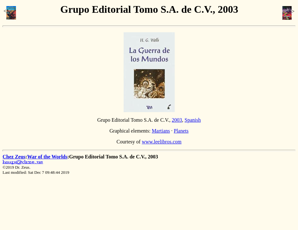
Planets (181, 131)
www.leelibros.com (161, 141)
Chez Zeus (14, 156)
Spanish (193, 120)
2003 (177, 120)
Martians (161, 131)
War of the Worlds (47, 156)
